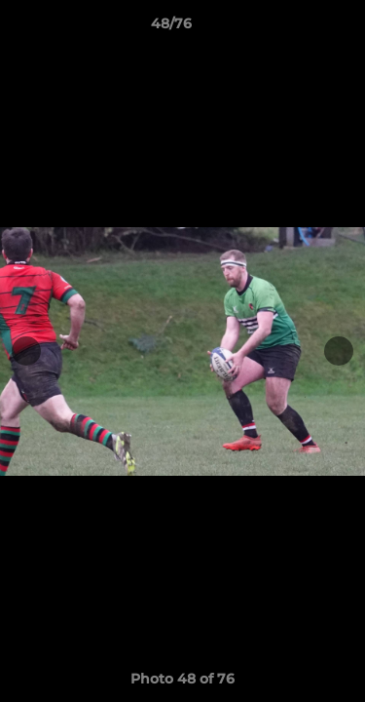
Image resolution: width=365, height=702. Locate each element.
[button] (295, 28)
